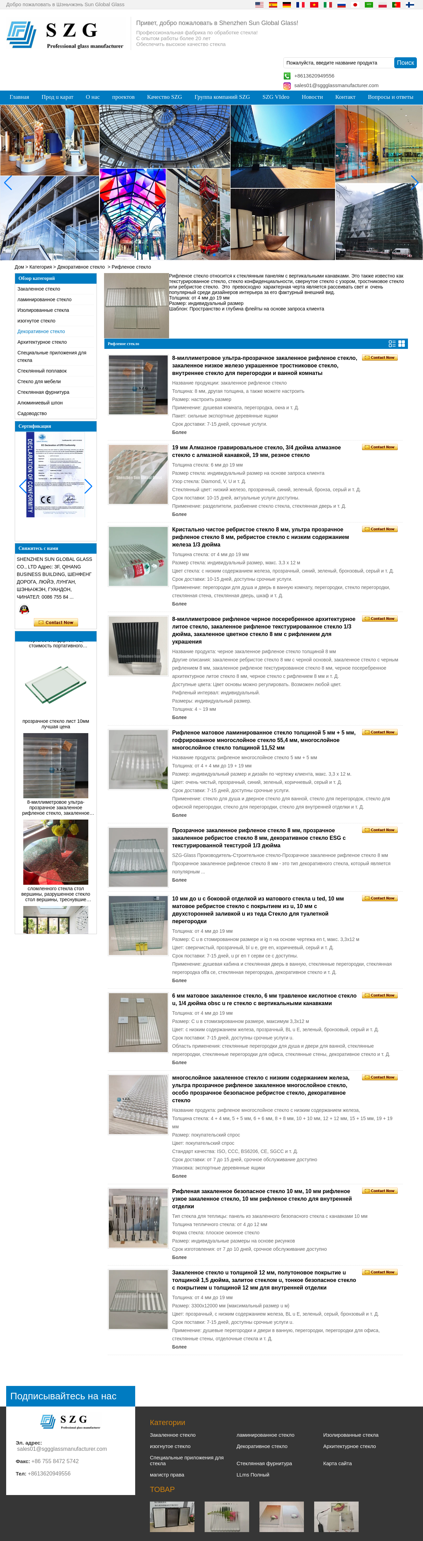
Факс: (23, 1461)
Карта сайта (337, 1463)
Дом (19, 267)
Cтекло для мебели (39, 381)
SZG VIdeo (276, 97)
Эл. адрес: (29, 1443)
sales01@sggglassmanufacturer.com (336, 85)
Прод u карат (57, 97)
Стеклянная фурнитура (43, 392)
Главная (19, 97)
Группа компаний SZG (222, 97)
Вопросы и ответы (390, 97)
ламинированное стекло (44, 299)
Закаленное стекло (38, 289)
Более (179, 432)
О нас (93, 97)
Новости (312, 97)
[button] (197, 255)
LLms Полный (252, 1475)
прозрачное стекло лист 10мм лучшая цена (56, 725)
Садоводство (32, 413)
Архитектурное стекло (42, 342)
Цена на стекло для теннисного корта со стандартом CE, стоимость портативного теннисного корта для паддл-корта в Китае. (56, 642)
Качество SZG (164, 97)
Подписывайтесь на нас (63, 1396)
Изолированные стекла (43, 310)
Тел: (21, 1474)
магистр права (167, 1475)
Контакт (345, 97)
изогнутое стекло (36, 321)
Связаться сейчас (56, 622)
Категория (40, 267)
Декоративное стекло (81, 267)
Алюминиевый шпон (40, 402)
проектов (123, 97)
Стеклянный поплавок (42, 371)
